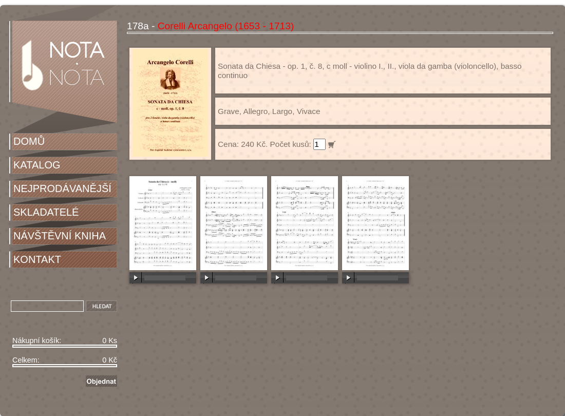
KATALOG (37, 165)
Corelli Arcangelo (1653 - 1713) (226, 26)
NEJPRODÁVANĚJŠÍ (62, 188)
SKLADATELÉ (46, 212)
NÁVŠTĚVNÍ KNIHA (59, 235)
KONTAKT (37, 259)
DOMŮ (29, 141)
